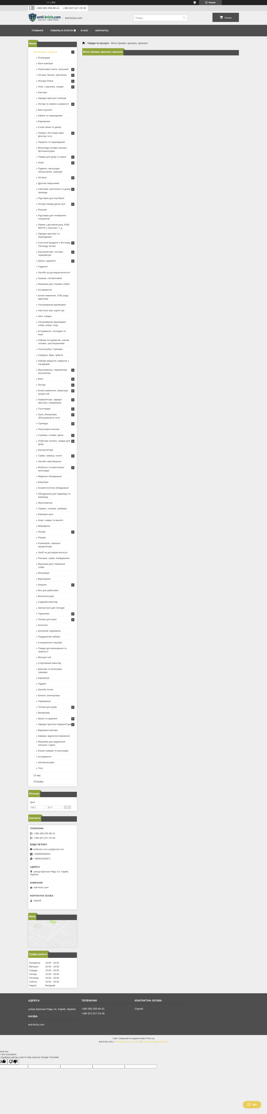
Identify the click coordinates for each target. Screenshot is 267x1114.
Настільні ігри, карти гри (51, 310)
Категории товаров (45, 51)
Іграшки (42, 584)
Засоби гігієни (45, 689)
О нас (84, 30)
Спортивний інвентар (49, 663)
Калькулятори (45, 450)
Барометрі (43, 678)
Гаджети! (43, 266)
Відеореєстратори (48, 730)
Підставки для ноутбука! (51, 198)
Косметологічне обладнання (53, 487)
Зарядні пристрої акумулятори (54, 724)
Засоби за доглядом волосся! (54, 272)
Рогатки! (42, 209)
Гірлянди (43, 423)
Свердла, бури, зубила (50, 355)
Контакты (102, 30)
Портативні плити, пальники (53, 69)
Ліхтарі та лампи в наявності (53, 104)
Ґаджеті (42, 683)
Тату (40, 768)
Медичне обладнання (50, 476)
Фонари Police (45, 81)
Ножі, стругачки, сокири (51, 86)
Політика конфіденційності (155, 1041)
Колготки (43, 625)
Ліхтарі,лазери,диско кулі (51, 204)
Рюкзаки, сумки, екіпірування (53, 558)
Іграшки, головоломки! (50, 278)
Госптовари (44, 408)
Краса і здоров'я (47, 260)
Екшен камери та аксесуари (53, 750)
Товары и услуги (61, 30)
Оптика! (42, 177)
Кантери (42, 92)
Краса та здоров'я (47, 718)
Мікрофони (44, 526)
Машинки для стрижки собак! (54, 284)
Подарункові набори (49, 636)
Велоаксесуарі (46, 596)
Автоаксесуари (46, 762)
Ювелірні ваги (45, 514)
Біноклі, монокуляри (49, 695)
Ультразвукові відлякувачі (52, 304)
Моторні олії (44, 657)
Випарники (44, 712)
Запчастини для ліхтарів (51, 607)
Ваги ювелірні (45, 63)
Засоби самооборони (49, 461)
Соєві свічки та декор (49, 127)
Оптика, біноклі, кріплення (52, 75)
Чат (252, 1104)
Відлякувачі (44, 579)
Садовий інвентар (48, 602)
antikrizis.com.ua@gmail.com (48, 849)
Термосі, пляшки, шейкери (52, 508)
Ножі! (41, 162)
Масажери (43, 573)
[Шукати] (184, 18)
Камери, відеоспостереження (54, 736)
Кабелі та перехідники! (50, 115)
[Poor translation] (13, 1062)
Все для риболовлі (48, 590)
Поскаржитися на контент (127, 1041)
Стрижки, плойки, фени (51, 435)
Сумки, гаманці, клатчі (50, 455)
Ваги (40, 378)
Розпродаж (44, 57)
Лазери (42, 537)
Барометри (44, 121)
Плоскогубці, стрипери (50, 349)
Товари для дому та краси (52, 156)
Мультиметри (45, 502)
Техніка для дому (47, 707)
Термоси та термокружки (51, 142)
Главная (37, 30)
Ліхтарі (42, 384)
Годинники (44, 613)
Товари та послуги (98, 43)
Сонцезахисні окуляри (50, 642)
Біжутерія (43, 482)
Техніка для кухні (47, 619)
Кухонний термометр (49, 631)
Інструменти (44, 756)
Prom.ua (150, 1038)
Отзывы (39, 781)
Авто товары (45, 316)
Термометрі (44, 701)
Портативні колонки (48, 429)
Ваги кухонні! (45, 109)
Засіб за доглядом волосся (52, 552)
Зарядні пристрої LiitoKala (52, 98)
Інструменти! (45, 289)
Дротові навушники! (48, 183)
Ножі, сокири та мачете (50, 520)
